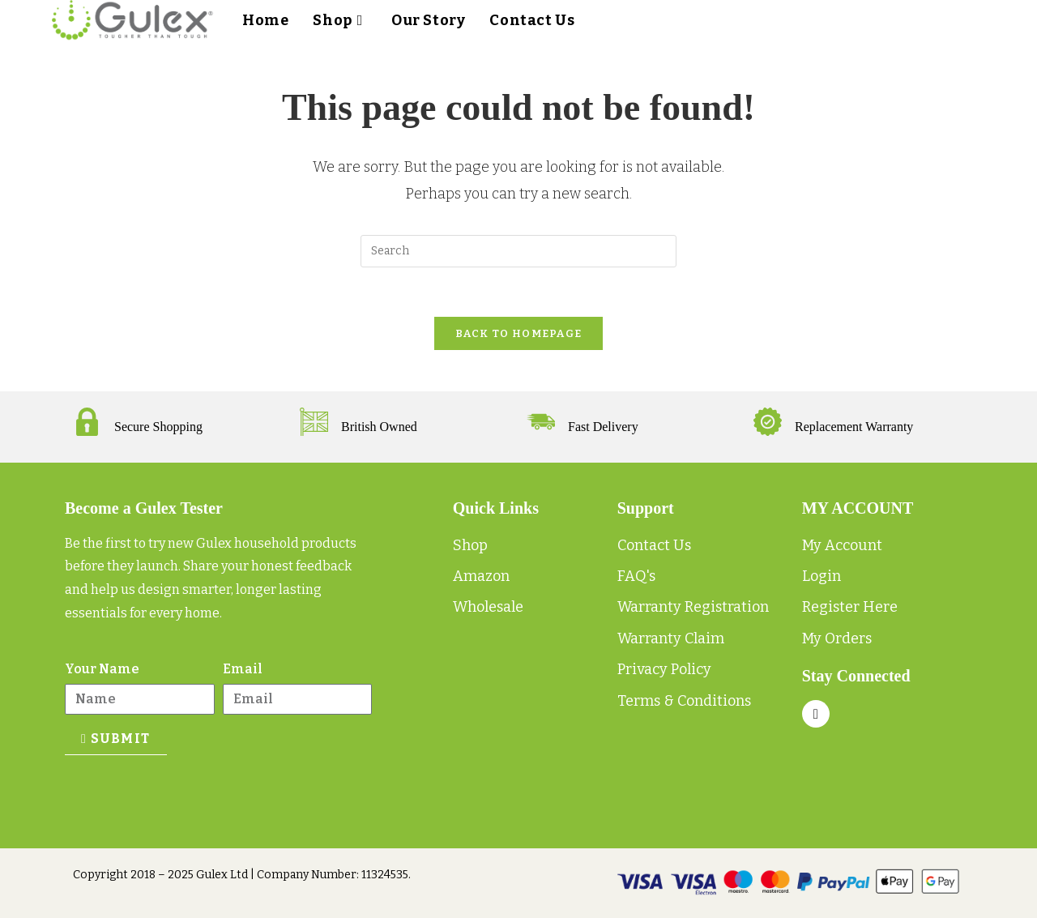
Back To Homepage (519, 333)
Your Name (102, 669)
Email (242, 669)
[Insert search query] (518, 251)
